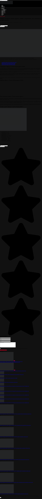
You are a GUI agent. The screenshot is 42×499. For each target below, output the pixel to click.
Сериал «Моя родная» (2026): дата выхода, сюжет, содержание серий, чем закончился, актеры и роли (14, 494)
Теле (2, 5)
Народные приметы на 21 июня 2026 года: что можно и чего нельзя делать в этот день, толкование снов (14, 399)
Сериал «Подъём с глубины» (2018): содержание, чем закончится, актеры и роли (11, 362)
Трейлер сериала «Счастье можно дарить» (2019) (8, 63)
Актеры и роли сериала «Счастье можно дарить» (8, 64)
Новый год (4, 9)
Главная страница (2, 16)
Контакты (3, 6)
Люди (2, 13)
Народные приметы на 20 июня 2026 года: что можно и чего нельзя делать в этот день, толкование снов (14, 403)
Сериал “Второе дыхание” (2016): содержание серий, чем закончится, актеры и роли (12, 375)
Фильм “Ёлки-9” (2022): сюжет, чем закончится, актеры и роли (9, 383)
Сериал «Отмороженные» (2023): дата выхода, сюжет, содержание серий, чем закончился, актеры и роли (14, 460)
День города (3, 10)
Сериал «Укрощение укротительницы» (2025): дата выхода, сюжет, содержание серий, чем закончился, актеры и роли (16, 483)
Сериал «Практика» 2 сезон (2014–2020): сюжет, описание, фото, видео (10, 363)
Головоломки (3, 12)
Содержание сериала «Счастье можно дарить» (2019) (9, 62)
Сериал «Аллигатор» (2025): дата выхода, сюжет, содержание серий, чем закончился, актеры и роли (14, 437)
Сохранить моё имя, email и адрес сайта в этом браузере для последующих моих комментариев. (14, 349)
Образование (3, 11)
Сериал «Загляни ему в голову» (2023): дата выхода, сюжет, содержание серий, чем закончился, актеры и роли (15, 426)
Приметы (3, 8)
